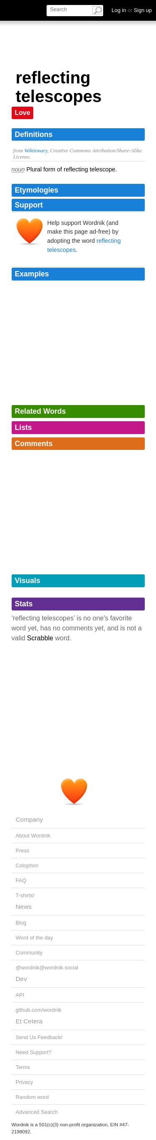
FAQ (21, 880)
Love (22, 112)
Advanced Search (37, 1112)
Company (29, 819)
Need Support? (34, 1052)
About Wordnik (33, 835)
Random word (32, 1097)
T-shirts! (25, 895)
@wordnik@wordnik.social (47, 967)
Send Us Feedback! (39, 1037)
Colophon (27, 865)
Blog (21, 923)
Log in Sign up (131, 10)
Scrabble (40, 638)
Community (29, 953)
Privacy (24, 1082)
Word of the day (34, 938)
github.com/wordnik (39, 1010)
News (24, 906)
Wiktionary (35, 151)
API (20, 995)
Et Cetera (29, 1021)
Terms (23, 1067)
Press (23, 850)
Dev (21, 978)
